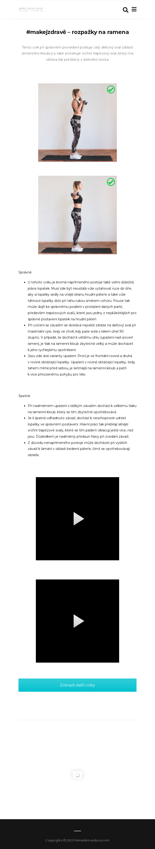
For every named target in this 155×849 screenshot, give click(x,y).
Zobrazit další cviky (77, 685)
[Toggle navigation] (133, 9)
